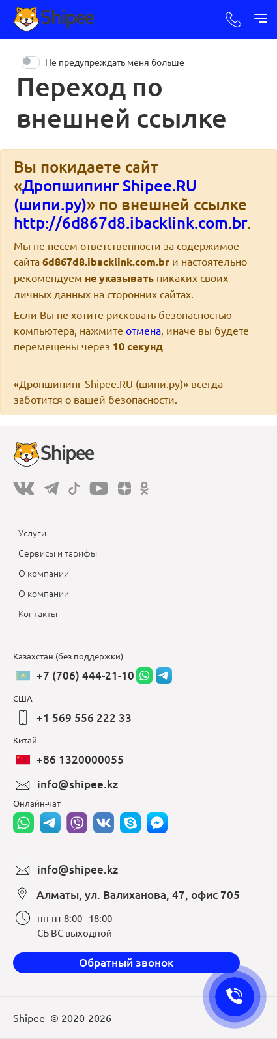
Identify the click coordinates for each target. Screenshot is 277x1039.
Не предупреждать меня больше (114, 62)
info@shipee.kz (77, 784)
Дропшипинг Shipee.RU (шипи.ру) (105, 194)
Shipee (29, 1017)
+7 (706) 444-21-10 (85, 675)
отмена (143, 330)
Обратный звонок (126, 962)
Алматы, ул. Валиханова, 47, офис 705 (138, 894)
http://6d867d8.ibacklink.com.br (130, 222)
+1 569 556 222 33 (84, 718)
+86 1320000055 (80, 759)
